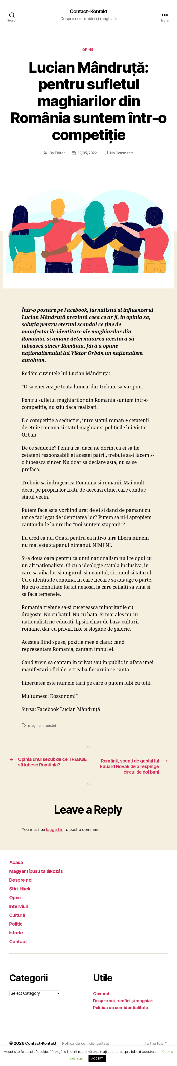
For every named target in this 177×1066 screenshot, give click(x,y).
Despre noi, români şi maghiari (123, 1010)
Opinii (88, 51)
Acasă (17, 871)
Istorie (17, 942)
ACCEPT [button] (97, 1058)
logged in (54, 839)
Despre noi (23, 889)
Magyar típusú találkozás (41, 880)
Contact (19, 951)
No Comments (123, 154)
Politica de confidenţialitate (120, 1017)
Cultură (18, 924)
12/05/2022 (87, 154)
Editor (58, 154)
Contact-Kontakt (88, 11)
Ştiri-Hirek (22, 898)
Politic (17, 933)
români (50, 726)
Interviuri (20, 915)
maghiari (35, 726)
